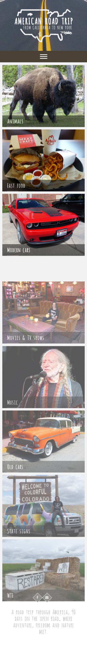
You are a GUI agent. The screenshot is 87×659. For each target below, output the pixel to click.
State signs (18, 545)
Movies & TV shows (25, 351)
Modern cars (18, 251)
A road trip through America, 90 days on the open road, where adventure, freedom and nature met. (43, 621)
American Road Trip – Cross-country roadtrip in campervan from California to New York (43, 648)
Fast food (16, 186)
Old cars (15, 480)
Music (12, 416)
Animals (15, 122)
